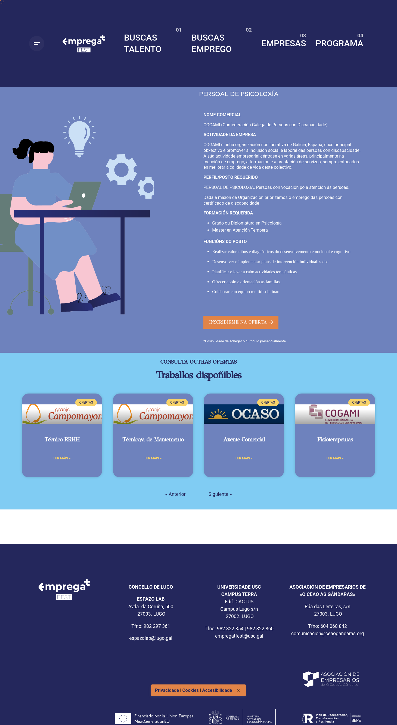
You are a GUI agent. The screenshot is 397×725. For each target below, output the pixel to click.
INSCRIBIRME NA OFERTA (241, 322)
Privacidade (167, 690)
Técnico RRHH (62, 439)
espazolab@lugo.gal (150, 638)
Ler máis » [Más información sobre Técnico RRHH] (62, 458)
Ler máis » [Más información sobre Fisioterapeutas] (335, 458)
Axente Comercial (244, 439)
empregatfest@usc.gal (239, 636)
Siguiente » (220, 494)
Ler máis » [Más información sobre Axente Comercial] (243, 458)
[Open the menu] (36, 43)
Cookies (191, 690)
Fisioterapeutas (335, 439)
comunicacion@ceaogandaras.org (327, 633)
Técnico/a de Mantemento (153, 439)
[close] (238, 690)
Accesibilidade (217, 690)
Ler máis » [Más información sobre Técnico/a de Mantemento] (152, 458)
